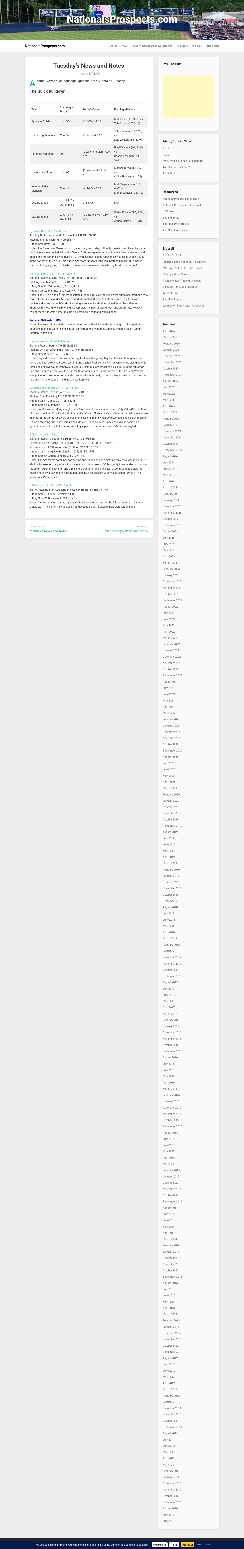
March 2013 (170, 1314)
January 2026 (171, 349)
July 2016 (168, 1063)
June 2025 (169, 393)
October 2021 (171, 669)
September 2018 (172, 901)
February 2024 (171, 493)
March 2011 (170, 1464)
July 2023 (168, 537)
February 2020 (171, 794)
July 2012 (168, 1364)
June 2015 (169, 1145)
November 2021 (172, 663)
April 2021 (169, 706)
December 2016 (172, 1032)
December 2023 (172, 506)
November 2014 (172, 1189)
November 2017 (172, 963)
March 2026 (170, 337)
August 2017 (170, 982)
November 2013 (172, 1264)
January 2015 (171, 1176)
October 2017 (171, 969)
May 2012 (169, 1377)
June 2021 (169, 694)
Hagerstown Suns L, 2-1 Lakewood (50, 341)
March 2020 (170, 788)
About (113, 45)
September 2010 (172, 1502)
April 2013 (169, 1308)
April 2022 (169, 631)
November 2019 (172, 813)
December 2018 (172, 882)
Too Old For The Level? (189, 45)
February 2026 (171, 343)
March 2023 (170, 562)
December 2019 (172, 807)
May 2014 (169, 1226)
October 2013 (171, 1270)
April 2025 (169, 406)
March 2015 (170, 1164)
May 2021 (169, 700)
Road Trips (213, 45)
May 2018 (169, 926)
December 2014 (172, 1182)
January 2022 (171, 650)
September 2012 (172, 1351)
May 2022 (169, 625)
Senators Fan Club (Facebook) (180, 286)
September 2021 (172, 675)
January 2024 (171, 500)
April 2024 (169, 481)
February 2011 (171, 1471)
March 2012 (170, 1389)
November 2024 (172, 437)
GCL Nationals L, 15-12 (43, 434)
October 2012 (171, 1345)
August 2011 (170, 1433)
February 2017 (171, 1020)
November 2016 (172, 1038)
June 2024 (169, 468)
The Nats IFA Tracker (175, 230)
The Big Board (171, 217)
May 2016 (169, 1076)
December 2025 (172, 356)
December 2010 (172, 1483)
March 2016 (170, 1088)
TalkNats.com (171, 293)
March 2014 (170, 1239)
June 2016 (169, 1070)
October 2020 (171, 744)
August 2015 (170, 1132)
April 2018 (169, 932)
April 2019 (169, 857)
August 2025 (170, 381)
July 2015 (168, 1139)
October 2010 (171, 1496)
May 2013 (169, 1301)
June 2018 (169, 919)
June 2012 (169, 1370)
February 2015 (171, 1170)
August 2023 (170, 531)
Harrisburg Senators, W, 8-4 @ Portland (52, 273)
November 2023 (172, 512)
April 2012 (169, 1383)
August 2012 (170, 1358)
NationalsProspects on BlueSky (181, 198)
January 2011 (171, 1477)
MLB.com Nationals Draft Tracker (182, 268)
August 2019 (170, 832)
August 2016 (170, 1057)
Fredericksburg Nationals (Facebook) (184, 261)
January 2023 (171, 575)
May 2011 (169, 1452)
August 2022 (170, 606)
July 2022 (168, 612)
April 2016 (169, 1082)
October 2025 (171, 368)
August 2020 (170, 757)
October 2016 (171, 1045)
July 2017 (168, 988)
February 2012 (171, 1395)
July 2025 (168, 387)
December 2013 (172, 1257)
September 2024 (172, 450)
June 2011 (169, 1445)
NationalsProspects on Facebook (182, 205)
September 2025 (172, 375)
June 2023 (169, 544)
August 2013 (170, 1283)
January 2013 (171, 1326)
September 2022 (172, 600)
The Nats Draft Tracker (176, 223)
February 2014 (171, 1245)
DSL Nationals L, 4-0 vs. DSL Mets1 (50, 485)
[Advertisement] (188, 97)
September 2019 (172, 825)
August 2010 (170, 1508)
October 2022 (171, 594)
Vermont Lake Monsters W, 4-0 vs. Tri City (54, 387)
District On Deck (172, 255)
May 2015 (169, 1151)
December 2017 (172, 957)
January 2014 (171, 1251)
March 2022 (170, 638)
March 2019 (170, 863)
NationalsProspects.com (122, 19)
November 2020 (172, 738)
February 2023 (171, 569)
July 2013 (168, 1289)
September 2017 (172, 976)
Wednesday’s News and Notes (126, 531)
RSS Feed (168, 211)
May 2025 (169, 399)
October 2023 (171, 518)
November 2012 (172, 1339)
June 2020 (169, 769)
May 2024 (169, 475)
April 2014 (169, 1232)
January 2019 (171, 875)
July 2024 (168, 462)
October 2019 (171, 819)
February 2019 (171, 869)
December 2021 (172, 656)
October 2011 (171, 1420)
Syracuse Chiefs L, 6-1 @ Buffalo (49, 231)
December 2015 (172, 1107)
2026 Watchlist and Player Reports (152, 45)
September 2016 (172, 1051)
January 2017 (171, 1026)
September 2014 (172, 1201)
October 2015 (171, 1120)
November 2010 (172, 1489)
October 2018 (171, 894)
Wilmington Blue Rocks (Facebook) (183, 305)
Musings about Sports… (177, 274)
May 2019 (169, 850)
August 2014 (170, 1207)
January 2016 (171, 1101)
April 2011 (169, 1458)
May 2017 (169, 1001)
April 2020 (169, 781)
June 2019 (169, 844)
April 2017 (169, 1007)
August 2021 (170, 681)
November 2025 (172, 362)
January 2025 (171, 425)
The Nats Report (172, 299)
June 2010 (169, 1521)
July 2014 (168, 1214)
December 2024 (172, 431)
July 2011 (168, 1439)
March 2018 (170, 938)
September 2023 (172, 525)
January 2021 (171, 725)
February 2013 (171, 1320)
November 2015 (172, 1114)
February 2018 (171, 944)
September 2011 (172, 1427)
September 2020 (172, 750)
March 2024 (170, 487)
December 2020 (172, 732)
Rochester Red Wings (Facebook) (182, 280)
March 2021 (170, 713)
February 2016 (171, 1095)
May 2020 (169, 775)
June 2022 (169, 619)
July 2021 (168, 688)
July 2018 (168, 913)
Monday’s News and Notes (48, 531)
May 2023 (169, 550)
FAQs (125, 45)
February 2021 (171, 719)
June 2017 (169, 995)
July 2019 (168, 838)
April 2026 (169, 331)
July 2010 (168, 1514)
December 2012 (172, 1333)
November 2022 (172, 587)
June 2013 (169, 1295)
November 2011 (172, 1414)
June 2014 (169, 1220)
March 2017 (170, 1013)
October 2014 (171, 1195)
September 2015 (172, 1126)
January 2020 (171, 800)
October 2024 (171, 443)
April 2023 (169, 556)
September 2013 (172, 1276)
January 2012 (171, 1402)
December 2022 (172, 581)
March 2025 (170, 412)
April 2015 (169, 1157)
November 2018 (172, 888)
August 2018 (170, 907)
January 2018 (171, 951)
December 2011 (172, 1408)
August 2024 (170, 456)
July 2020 (168, 763)
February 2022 (171, 644)
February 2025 (171, 418)
